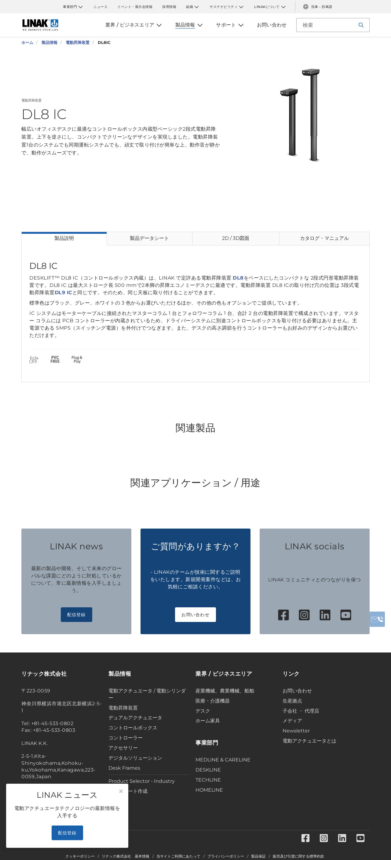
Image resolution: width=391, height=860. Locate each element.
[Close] (121, 791)
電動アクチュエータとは (309, 741)
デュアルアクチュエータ (135, 718)
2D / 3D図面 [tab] (235, 238)
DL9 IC (63, 292)
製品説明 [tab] (64, 238)
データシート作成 (128, 791)
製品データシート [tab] (149, 238)
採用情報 (169, 7)
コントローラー (125, 738)
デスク (203, 711)
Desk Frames (124, 768)
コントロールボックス (132, 728)
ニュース (100, 7)
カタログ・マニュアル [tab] (324, 238)
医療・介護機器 (213, 701)
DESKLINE (208, 770)
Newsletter (296, 731)
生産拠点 (292, 701)
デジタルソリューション (135, 758)
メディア (292, 721)
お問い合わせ (195, 614)
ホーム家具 (208, 721)
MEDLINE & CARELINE (223, 760)
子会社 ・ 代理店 (301, 711)
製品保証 (258, 856)
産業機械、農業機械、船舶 (225, 691)
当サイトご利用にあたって (178, 856)
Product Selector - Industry (141, 781)
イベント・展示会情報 (134, 7)
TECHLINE (208, 780)
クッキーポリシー (80, 856)
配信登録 (76, 614)
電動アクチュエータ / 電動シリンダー (147, 694)
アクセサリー (123, 748)
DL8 (238, 278)
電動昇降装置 (123, 708)
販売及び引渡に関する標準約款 (298, 856)
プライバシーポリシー (225, 856)
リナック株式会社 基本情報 (125, 856)
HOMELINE (209, 790)
